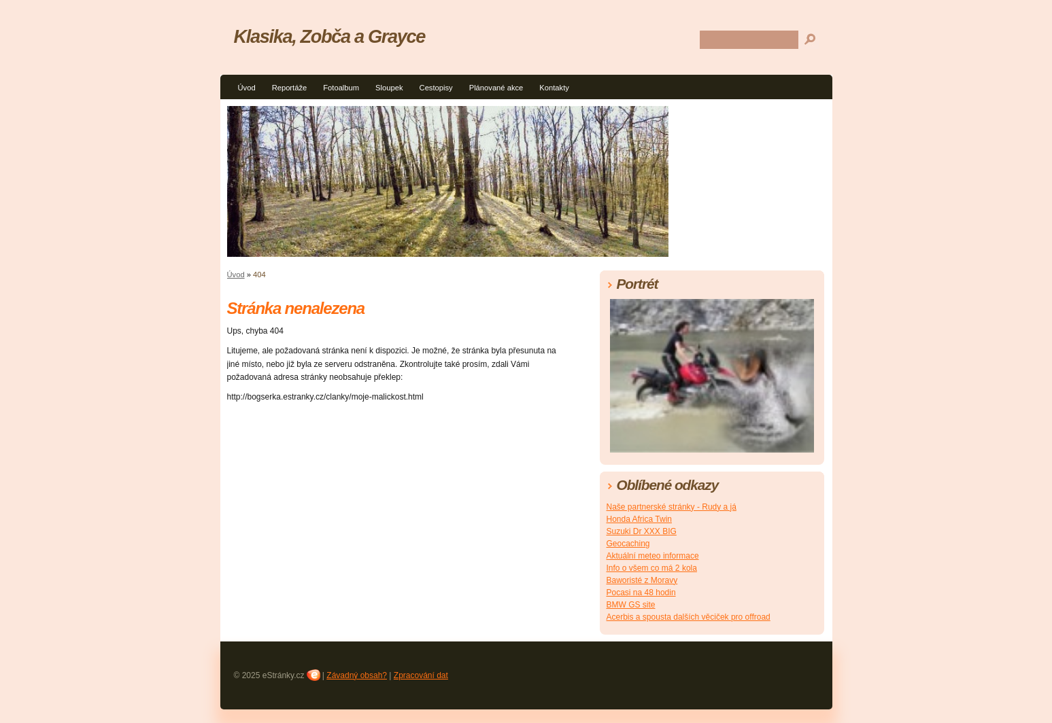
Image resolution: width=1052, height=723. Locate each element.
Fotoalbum (341, 88)
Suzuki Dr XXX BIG (642, 531)
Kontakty (554, 88)
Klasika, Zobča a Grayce (330, 36)
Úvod (247, 88)
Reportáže (289, 88)
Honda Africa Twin (640, 519)
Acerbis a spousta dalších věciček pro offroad (688, 617)
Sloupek (389, 88)
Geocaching (628, 543)
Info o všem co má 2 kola (652, 568)
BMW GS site (631, 605)
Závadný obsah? (356, 675)
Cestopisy (436, 88)
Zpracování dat (421, 675)
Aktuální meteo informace (653, 556)
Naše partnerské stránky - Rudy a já (671, 507)
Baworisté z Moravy (642, 580)
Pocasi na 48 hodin (641, 592)
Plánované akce (496, 88)
